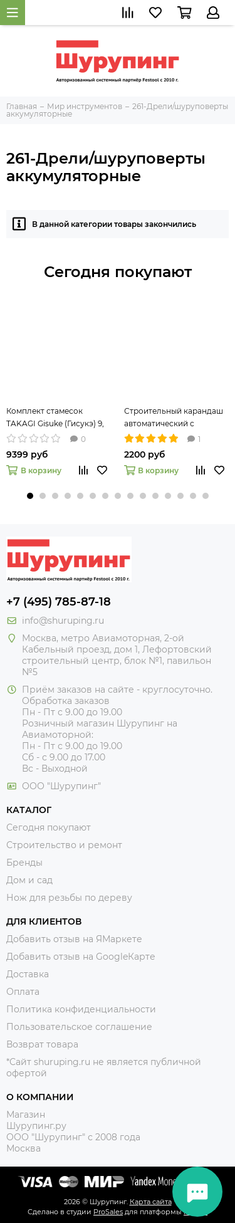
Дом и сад (29, 880)
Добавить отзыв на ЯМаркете (74, 939)
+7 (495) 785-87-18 (58, 602)
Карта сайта (151, 1201)
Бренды (24, 862)
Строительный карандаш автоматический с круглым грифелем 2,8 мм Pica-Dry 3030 (174, 418)
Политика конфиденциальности (81, 1009)
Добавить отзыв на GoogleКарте (80, 956)
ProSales (108, 1211)
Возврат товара (42, 1044)
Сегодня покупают (118, 272)
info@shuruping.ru (63, 620)
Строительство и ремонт (64, 845)
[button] (30, 496)
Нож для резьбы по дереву (69, 897)
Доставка (27, 974)
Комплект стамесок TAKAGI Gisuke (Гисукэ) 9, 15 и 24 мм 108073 (55, 418)
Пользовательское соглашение (79, 1026)
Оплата (22, 991)
